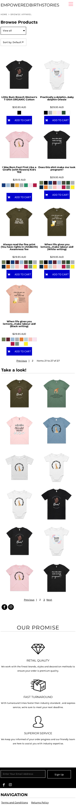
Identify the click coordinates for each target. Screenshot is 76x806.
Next (49, 599)
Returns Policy (40, 802)
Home (4, 14)
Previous (21, 360)
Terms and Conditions (14, 802)
